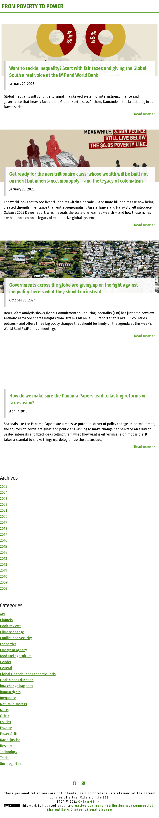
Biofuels (6, 620)
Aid (2, 614)
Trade (4, 758)
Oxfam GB (86, 801)
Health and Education (16, 680)
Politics (5, 722)
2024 (3, 492)
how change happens (16, 686)
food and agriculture (16, 656)
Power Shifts (9, 733)
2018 (3, 528)
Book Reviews (10, 626)
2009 (4, 582)
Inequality (8, 698)
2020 (3, 516)
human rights (10, 692)
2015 (3, 546)
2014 (3, 552)
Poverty (6, 728)
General (6, 668)
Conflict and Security (16, 638)
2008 (4, 588)
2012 (3, 564)
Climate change (12, 632)
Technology (8, 752)
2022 (3, 504)
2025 (3, 486)
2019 (3, 522)
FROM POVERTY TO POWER (32, 6)
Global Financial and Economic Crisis (28, 674)
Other (4, 716)
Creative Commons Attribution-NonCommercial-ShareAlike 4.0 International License (101, 808)
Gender (5, 662)
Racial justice (10, 740)
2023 (3, 498)
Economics (8, 644)
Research (7, 745)
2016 (3, 540)
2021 (3, 510)
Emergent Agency (13, 650)
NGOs (4, 710)
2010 (3, 576)
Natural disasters (13, 704)
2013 (3, 558)
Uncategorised (11, 763)
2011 (3, 570)
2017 (3, 534)
